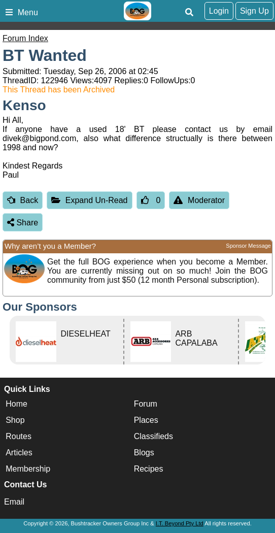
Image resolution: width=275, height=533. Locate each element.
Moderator (199, 200)
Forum (145, 403)
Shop (15, 420)
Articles (19, 452)
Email (14, 501)
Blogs (144, 452)
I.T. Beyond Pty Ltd (179, 523)
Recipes (148, 468)
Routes (18, 436)
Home (16, 403)
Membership (28, 468)
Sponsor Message (248, 246)
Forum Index (25, 38)
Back (22, 200)
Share (22, 222)
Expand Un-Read (89, 200)
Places (146, 420)
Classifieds (153, 436)
